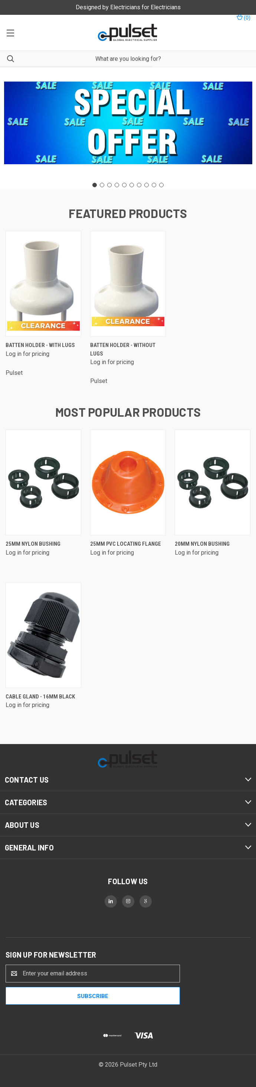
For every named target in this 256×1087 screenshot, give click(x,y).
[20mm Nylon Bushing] (212, 482)
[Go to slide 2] (102, 185)
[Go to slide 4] (117, 185)
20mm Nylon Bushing (202, 544)
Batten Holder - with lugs (40, 345)
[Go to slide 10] (161, 185)
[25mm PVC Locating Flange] (128, 482)
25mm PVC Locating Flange (125, 544)
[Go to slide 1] (94, 185)
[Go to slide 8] (146, 185)
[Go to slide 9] (154, 185)
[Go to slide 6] (131, 185)
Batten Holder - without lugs (122, 349)
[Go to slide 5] (124, 185)
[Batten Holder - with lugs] (43, 283)
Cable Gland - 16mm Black (40, 696)
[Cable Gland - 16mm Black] (43, 635)
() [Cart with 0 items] (243, 17)
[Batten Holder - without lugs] (128, 283)
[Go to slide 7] (139, 185)
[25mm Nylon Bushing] (43, 482)
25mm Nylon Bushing (33, 544)
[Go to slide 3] (109, 185)
